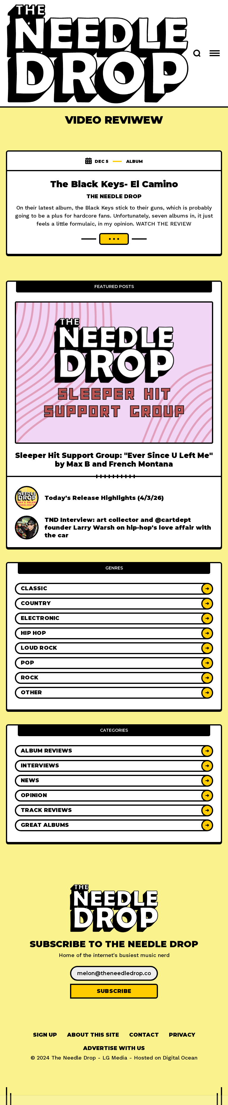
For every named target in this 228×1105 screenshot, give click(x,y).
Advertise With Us (114, 1048)
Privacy (182, 1035)
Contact (144, 1035)
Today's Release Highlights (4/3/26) (104, 497)
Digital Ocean (180, 1057)
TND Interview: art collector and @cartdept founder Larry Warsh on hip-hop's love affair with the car (128, 527)
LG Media (114, 1057)
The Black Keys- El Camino (114, 184)
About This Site (93, 1035)
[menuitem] (45, 1035)
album (134, 161)
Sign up (45, 1035)
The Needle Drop (114, 196)
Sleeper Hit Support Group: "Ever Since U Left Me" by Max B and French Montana (114, 459)
